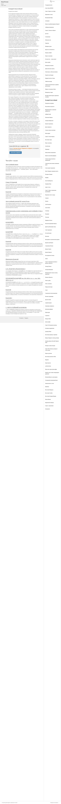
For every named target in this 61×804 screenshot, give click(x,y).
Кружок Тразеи (48, 249)
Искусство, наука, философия (51, 369)
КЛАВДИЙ (9, 232)
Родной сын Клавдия (49, 75)
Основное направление (49, 328)
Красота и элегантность (49, 49)
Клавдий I (9, 298)
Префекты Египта (48, 220)
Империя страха (48, 46)
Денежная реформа (49, 309)
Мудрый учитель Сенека (50, 78)
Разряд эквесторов (48, 286)
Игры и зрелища (48, 142)
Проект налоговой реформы (50, 155)
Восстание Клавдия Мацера (50, 396)
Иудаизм (47, 359)
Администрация (48, 302)
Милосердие (47, 133)
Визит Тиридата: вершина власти (51, 171)
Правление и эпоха (49, 14)
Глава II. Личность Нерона (50, 30)
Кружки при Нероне (49, 242)
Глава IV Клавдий (11, 182)
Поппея (46, 201)
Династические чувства (49, 68)
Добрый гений (48, 114)
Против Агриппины (49, 123)
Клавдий (8, 174)
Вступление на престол (49, 106)
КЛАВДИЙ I (10, 222)
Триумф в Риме (48, 183)
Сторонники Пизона (49, 245)
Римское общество (48, 277)
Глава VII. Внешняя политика (51, 325)
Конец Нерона (48, 399)
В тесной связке (48, 233)
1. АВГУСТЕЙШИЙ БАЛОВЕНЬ (16, 307)
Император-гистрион (49, 65)
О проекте (21, 318)
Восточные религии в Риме (50, 356)
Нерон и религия (48, 353)
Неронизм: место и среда (50, 194)
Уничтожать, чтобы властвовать (51, 71)
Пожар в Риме (48, 318)
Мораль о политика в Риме (50, 89)
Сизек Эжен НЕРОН (49, 8)
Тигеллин (47, 217)
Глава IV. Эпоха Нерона (49, 136)
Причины (47, 386)
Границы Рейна (48, 331)
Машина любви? (48, 52)
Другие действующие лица (50, 226)
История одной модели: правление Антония (9, 802)
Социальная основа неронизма (51, 293)
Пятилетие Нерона (49, 117)
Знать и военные (48, 283)
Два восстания (48, 299)
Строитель (47, 315)
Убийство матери (48, 81)
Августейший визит (12, 164)
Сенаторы (47, 210)
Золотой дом (47, 146)
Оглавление (47, 408)
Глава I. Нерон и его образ (50, 11)
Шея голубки (47, 62)
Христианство (48, 362)
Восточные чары (48, 139)
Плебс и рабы (47, 280)
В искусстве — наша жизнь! (50, 59)
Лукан (46, 258)
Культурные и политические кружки (52, 239)
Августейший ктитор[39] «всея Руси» (17, 201)
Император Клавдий (12, 259)
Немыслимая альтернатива (50, 152)
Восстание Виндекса (49, 389)
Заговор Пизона (48, 266)
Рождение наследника (49, 103)
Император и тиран (49, 92)
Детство (46, 33)
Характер (47, 43)
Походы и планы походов (50, 345)
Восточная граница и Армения (51, 334)
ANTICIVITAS (48, 366)
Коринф (46, 177)
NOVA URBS (47, 321)
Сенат (46, 290)
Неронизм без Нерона (49, 402)
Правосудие (47, 312)
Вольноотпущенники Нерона (51, 223)
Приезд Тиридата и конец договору (52, 337)
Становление (47, 36)
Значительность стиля (49, 383)
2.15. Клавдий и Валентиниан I (15, 268)
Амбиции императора (49, 27)
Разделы (26, 318)
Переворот (47, 149)
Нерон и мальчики (48, 55)
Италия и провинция (49, 296)
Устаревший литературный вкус (51, 380)
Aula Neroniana (48, 204)
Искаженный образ (49, 17)
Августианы (47, 207)
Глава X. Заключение (49, 405)
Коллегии (47, 236)
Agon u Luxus (47, 187)
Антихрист (47, 20)
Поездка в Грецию (48, 174)
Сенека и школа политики (50, 130)
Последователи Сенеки (49, 255)
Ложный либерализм (49, 120)
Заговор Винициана (49, 269)
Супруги (47, 198)
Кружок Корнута (48, 252)
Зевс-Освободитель (49, 180)
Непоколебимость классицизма (51, 377)
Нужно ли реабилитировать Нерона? (52, 24)
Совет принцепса (48, 229)
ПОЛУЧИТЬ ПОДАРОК (16, 152)
